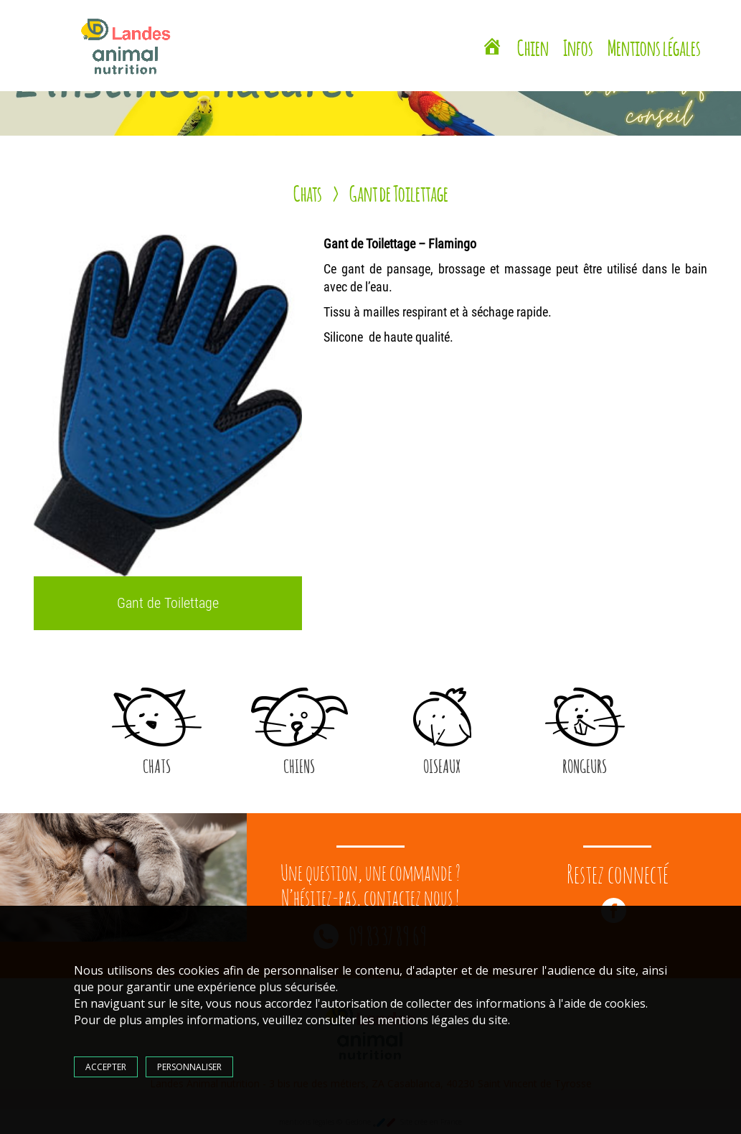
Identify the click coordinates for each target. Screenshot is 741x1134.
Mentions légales (654, 45)
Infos (578, 45)
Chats (307, 191)
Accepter (105, 1067)
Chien (533, 45)
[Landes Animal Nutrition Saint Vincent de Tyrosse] (492, 48)
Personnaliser (189, 1067)
